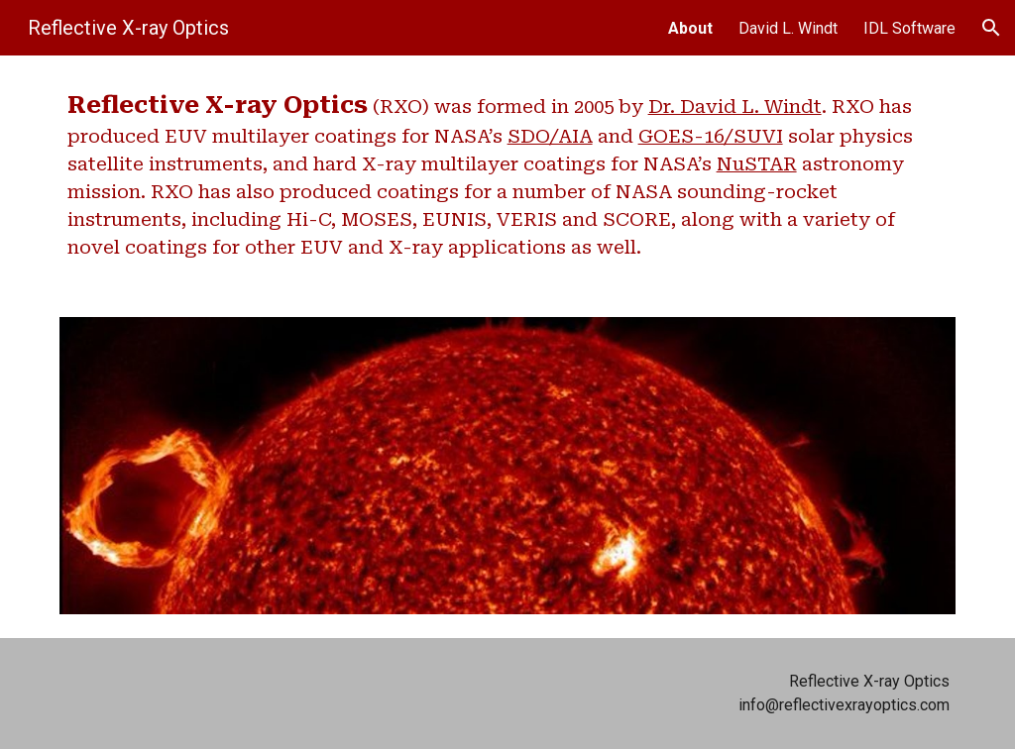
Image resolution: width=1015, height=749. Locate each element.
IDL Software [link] (909, 28)
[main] (508, 174)
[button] (991, 28)
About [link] (690, 28)
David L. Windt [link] (788, 28)
